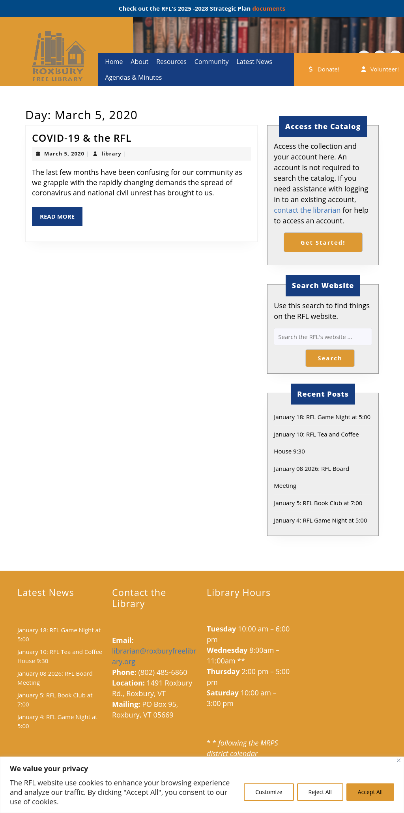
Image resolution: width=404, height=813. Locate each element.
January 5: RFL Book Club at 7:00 (318, 503)
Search (330, 358)
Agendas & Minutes (133, 77)
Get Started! (323, 242)
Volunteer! (379, 69)
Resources (171, 61)
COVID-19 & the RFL (82, 137)
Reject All (320, 792)
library (111, 153)
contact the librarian (307, 210)
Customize (268, 792)
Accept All (370, 792)
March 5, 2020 (64, 153)
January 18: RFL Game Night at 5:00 (322, 417)
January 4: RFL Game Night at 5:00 (320, 520)
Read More (61, 219)
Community (212, 61)
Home (114, 61)
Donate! (323, 69)
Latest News (254, 61)
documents (268, 8)
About (139, 61)
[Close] (398, 760)
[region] (202, 785)
